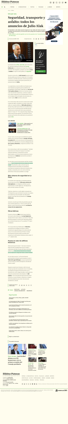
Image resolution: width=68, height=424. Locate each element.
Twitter (26, 384)
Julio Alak (17, 289)
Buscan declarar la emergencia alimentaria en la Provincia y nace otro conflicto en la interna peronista (20, 309)
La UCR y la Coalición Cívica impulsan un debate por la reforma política (20, 324)
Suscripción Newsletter (63, 383)
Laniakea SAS (10, 377)
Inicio (9, 10)
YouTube (32, 384)
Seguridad (29, 290)
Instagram (22, 384)
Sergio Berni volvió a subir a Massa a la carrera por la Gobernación (20, 331)
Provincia (42, 379)
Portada (12, 6)
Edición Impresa (25, 379)
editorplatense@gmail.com (18, 390)
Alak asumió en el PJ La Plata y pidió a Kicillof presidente (18, 298)
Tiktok (30, 384)
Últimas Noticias (22, 6)
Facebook (24, 384)
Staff (56, 383)
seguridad (28, 71)
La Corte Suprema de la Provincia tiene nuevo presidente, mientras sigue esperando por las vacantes (20, 320)
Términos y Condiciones (42, 383)
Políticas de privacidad (50, 383)
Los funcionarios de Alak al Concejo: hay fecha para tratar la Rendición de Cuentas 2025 (20, 302)
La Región (50, 6)
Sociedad (32, 379)
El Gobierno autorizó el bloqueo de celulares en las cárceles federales (19, 313)
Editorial (37, 379)
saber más (40, 71)
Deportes (58, 6)
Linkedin (36, 384)
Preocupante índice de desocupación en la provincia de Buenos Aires (20, 316)
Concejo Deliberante (19, 290)
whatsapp (28, 384)
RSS (58, 383)
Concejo (27, 66)
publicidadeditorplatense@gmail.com (33, 390)
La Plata (17, 64)
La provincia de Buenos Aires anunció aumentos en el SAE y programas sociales (20, 305)
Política (32, 6)
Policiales (41, 6)
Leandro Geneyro (9, 378)
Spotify (34, 384)
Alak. (12, 116)
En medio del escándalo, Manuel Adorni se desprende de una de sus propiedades (20, 327)
